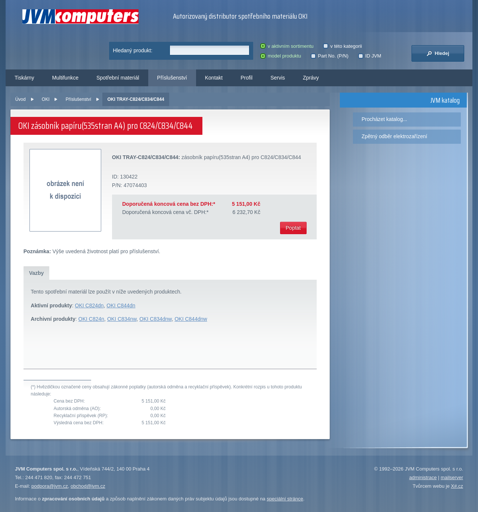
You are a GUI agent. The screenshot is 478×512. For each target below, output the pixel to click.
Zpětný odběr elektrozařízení (394, 136)
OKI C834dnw (155, 319)
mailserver (452, 477)
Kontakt (214, 78)
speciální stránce (285, 499)
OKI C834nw (122, 319)
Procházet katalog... (384, 119)
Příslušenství (172, 78)
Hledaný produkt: (132, 50)
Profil (246, 78)
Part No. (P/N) (329, 56)
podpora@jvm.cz (49, 486)
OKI (46, 99)
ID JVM (369, 56)
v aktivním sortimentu (286, 46)
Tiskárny (24, 78)
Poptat (293, 228)
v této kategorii (342, 46)
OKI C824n (91, 319)
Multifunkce (65, 78)
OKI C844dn (120, 305)
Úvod (20, 99)
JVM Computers (80, 16)
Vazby (36, 273)
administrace (423, 477)
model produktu (280, 56)
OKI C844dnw (190, 319)
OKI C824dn (89, 305)
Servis (277, 78)
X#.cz (457, 486)
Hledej (437, 53)
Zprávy (311, 78)
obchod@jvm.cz (88, 486)
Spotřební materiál (117, 78)
